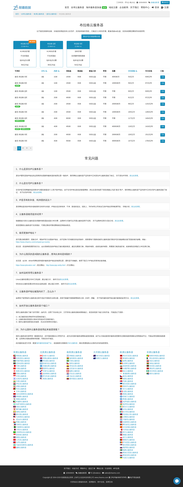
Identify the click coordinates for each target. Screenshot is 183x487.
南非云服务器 (154, 374)
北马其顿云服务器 (129, 427)
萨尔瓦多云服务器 (49, 376)
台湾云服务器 (21, 442)
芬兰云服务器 (128, 389)
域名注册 (113, 7)
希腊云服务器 (128, 399)
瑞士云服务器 (128, 371)
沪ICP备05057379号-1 (119, 477)
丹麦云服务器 (128, 381)
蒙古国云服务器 (22, 414)
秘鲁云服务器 (74, 371)
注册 (165, 7)
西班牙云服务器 (129, 386)
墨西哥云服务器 (49, 368)
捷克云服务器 (51, 14)
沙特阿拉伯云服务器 (23, 432)
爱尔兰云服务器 (129, 407)
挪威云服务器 (128, 435)
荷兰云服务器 (128, 432)
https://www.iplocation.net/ (26, 265)
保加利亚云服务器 (129, 366)
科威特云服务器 (22, 402)
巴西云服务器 (74, 361)
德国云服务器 (128, 379)
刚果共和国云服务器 (157, 356)
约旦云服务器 (21, 389)
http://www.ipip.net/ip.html (55, 265)
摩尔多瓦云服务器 (129, 424)
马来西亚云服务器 (23, 417)
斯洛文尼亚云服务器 (130, 453)
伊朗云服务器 (21, 386)
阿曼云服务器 (21, 422)
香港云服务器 (21, 374)
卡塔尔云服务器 (22, 430)
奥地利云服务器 (129, 358)
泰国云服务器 (21, 437)
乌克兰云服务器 (129, 458)
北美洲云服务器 (47, 352)
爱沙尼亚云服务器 (129, 384)
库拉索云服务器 (49, 361)
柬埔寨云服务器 (22, 396)
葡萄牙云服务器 (129, 440)
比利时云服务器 (129, 363)
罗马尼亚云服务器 (129, 442)
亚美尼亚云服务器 (23, 358)
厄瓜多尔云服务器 (76, 368)
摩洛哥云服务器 (155, 368)
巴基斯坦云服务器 (23, 427)
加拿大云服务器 (49, 356)
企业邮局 (123, 7)
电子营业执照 (135, 477)
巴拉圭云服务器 (75, 374)
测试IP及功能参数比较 (91, 36)
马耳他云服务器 (129, 430)
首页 (67, 7)
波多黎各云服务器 (49, 374)
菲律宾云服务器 (22, 424)
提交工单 (91, 468)
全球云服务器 (77, 7)
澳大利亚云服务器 (103, 356)
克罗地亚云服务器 (129, 402)
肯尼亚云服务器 (155, 366)
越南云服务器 (21, 447)
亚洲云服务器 (19, 352)
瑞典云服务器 (128, 450)
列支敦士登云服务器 (130, 414)
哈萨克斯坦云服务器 (23, 404)
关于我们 (134, 7)
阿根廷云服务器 (75, 356)
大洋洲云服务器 (101, 352)
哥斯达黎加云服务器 (50, 358)
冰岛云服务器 (128, 409)
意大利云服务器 (129, 412)
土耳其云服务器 (22, 440)
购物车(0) (165, 2)
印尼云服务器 (21, 376)
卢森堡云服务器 (129, 419)
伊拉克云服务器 (22, 384)
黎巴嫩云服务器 (22, 409)
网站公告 (100, 468)
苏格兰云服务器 (129, 396)
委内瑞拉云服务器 (76, 379)
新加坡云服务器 (22, 435)
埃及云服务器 (154, 361)
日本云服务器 (21, 391)
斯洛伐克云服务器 (129, 455)
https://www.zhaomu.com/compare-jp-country (33, 242)
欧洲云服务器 (39, 14)
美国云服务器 (48, 379)
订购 (162, 77)
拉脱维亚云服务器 (129, 422)
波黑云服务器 (128, 361)
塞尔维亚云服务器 (129, 445)
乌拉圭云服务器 (75, 376)
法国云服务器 (128, 391)
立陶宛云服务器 (129, 417)
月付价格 (131, 71)
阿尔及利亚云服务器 (157, 358)
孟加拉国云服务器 (23, 363)
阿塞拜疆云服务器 (23, 361)
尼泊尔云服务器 (22, 419)
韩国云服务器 (21, 399)
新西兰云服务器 (102, 358)
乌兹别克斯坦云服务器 (24, 445)
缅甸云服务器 (21, 412)
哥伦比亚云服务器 (76, 366)
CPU (43, 71)
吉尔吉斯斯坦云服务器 (24, 394)
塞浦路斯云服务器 (129, 374)
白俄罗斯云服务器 (129, 368)
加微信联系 (155, 2)
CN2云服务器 (72, 343)
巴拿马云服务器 (49, 371)
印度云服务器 (21, 381)
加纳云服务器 (154, 363)
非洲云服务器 (153, 352)
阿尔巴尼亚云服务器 (130, 356)
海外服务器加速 (96, 7)
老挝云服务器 (21, 407)
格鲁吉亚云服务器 (23, 371)
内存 (55, 71)
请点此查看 (134, 176)
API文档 (116, 468)
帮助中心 (145, 7)
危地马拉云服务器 (49, 363)
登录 (155, 7)
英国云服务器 (128, 394)
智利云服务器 (74, 363)
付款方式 (75, 468)
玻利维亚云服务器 (76, 358)
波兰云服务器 (128, 437)
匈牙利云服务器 (129, 404)
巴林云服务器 (21, 366)
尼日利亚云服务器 (156, 371)
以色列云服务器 (22, 379)
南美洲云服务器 (74, 352)
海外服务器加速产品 (44, 343)
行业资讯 (108, 468)
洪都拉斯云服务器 (49, 366)
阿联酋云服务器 (22, 356)
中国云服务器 (21, 368)
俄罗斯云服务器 (129, 447)
